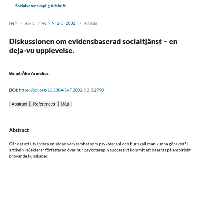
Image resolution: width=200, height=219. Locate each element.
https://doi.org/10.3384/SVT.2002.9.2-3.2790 (61, 89)
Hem (13, 23)
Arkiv (30, 23)
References (44, 104)
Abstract (19, 104)
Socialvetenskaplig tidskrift (40, 5)
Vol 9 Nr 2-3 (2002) (59, 23)
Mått (65, 104)
